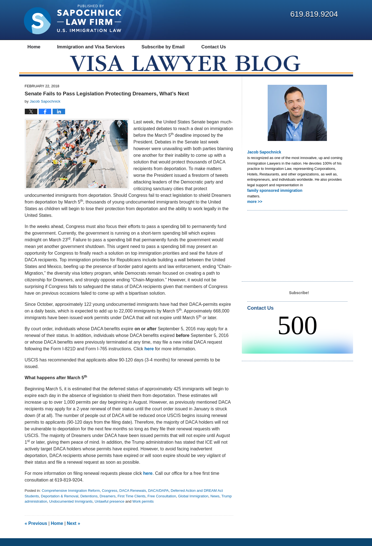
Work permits (143, 509)
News (215, 504)
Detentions (89, 504)
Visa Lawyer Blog (72, 19)
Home (57, 531)
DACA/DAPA (158, 499)
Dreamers (107, 504)
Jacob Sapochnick (263, 160)
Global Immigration (193, 504)
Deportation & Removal (59, 504)
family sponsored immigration (273, 198)
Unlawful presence (109, 509)
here (149, 356)
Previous (36, 531)
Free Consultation (161, 504)
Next (73, 531)
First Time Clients (131, 504)
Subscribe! (299, 299)
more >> (254, 209)
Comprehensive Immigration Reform (71, 499)
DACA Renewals (132, 499)
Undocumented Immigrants (71, 509)
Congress (109, 499)
